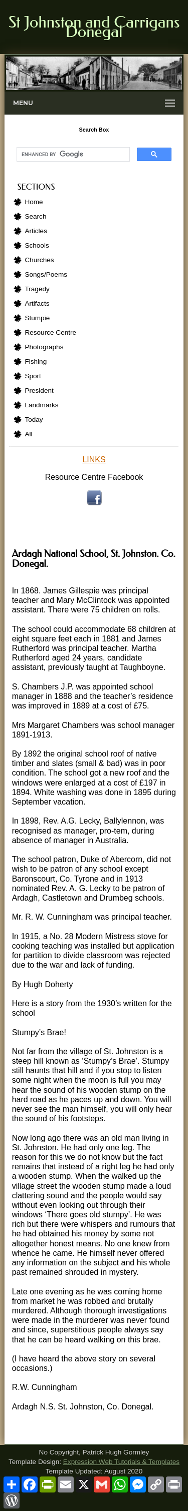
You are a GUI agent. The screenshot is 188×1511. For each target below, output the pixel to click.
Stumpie (37, 318)
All (28, 434)
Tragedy (37, 289)
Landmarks (41, 405)
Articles (36, 231)
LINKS (93, 459)
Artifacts (37, 303)
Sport (33, 376)
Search (35, 216)
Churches (39, 260)
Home (34, 202)
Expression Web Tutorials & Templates (121, 1461)
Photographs (44, 347)
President (39, 390)
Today (34, 419)
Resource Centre (50, 332)
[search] (72, 154)
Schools (37, 245)
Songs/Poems (46, 274)
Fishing (36, 361)
